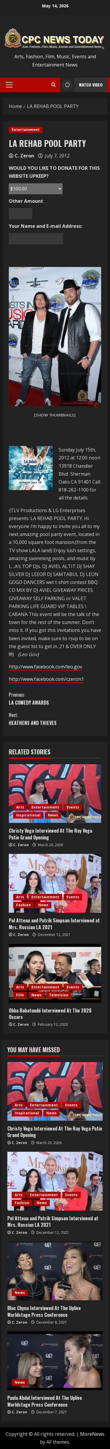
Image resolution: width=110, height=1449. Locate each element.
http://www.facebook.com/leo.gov (45, 666)
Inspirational (28, 815)
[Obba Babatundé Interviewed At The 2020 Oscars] (55, 973)
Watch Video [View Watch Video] (81, 85)
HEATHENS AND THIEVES (55, 718)
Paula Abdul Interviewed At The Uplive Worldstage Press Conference (44, 1401)
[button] (9, 85)
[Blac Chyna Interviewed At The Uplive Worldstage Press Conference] (55, 1270)
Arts (20, 807)
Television (58, 994)
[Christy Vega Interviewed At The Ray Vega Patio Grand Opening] (55, 793)
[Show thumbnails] (55, 415)
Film (20, 994)
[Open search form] (53, 84)
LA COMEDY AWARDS (55, 698)
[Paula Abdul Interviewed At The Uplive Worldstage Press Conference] (55, 1360)
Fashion (23, 904)
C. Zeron (24, 155)
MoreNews (92, 1434)
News (53, 815)
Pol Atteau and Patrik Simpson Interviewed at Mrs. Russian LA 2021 (54, 923)
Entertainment (26, 129)
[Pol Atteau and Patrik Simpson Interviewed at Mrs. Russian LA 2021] (55, 883)
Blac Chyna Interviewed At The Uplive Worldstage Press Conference (44, 1311)
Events (73, 807)
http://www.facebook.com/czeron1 (46, 679)
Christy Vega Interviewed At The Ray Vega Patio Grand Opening (50, 834)
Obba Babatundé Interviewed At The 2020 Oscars (50, 1013)
